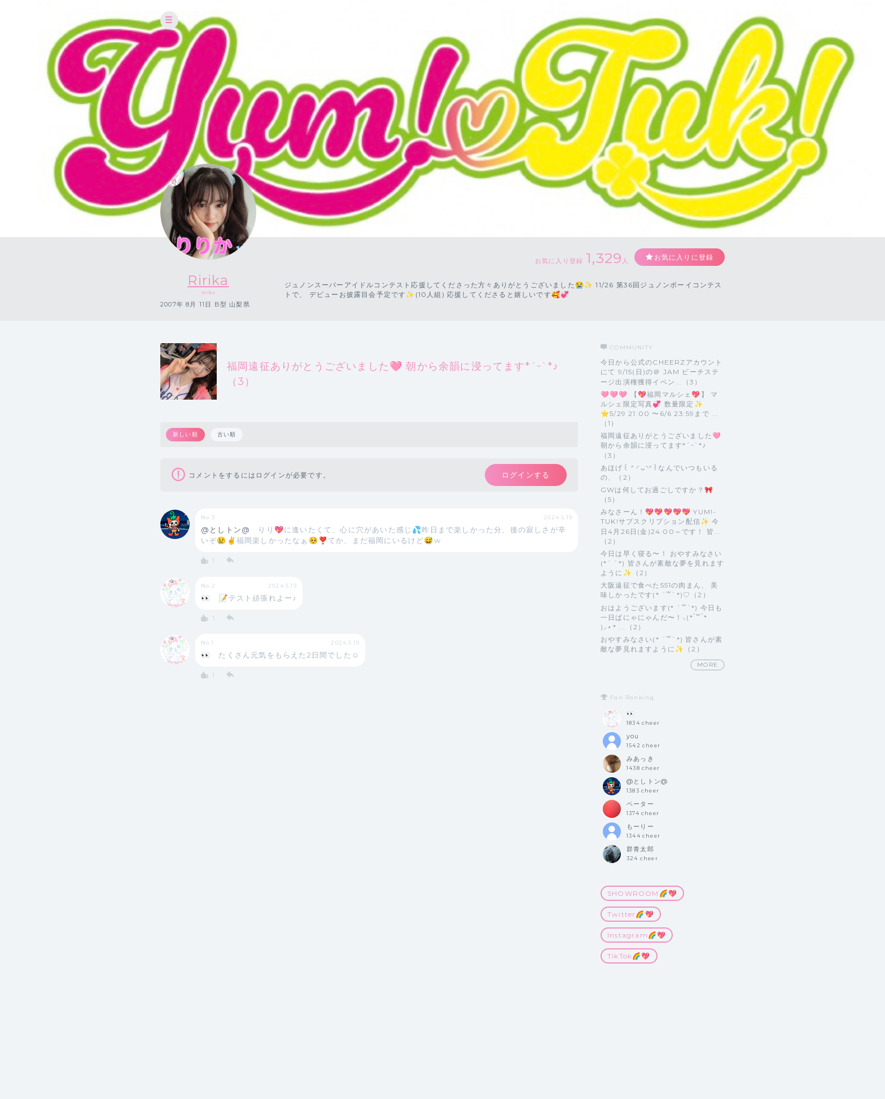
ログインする (526, 474)
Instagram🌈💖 (636, 935)
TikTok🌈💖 (629, 956)
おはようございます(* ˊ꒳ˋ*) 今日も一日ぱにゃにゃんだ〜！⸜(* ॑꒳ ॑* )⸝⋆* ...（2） (661, 617)
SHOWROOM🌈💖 (642, 893)
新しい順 (185, 434)
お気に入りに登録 (683, 257)
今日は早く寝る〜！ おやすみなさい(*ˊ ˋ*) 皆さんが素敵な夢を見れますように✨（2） (662, 563)
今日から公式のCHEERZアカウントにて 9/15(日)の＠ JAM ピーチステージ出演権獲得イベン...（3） (662, 372)
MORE (707, 664)
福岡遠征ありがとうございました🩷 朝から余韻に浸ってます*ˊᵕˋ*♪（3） (661, 445)
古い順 (226, 434)
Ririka (208, 280)
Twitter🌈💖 (630, 914)
